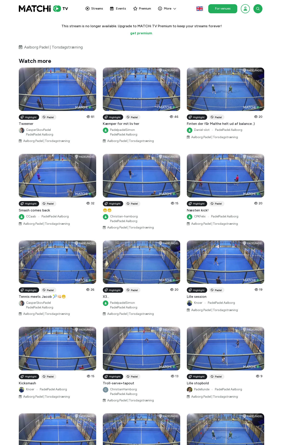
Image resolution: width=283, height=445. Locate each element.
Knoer (198, 303)
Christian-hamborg (124, 216)
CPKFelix (200, 216)
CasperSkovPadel (38, 130)
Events (118, 8)
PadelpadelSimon (122, 130)
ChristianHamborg (123, 389)
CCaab (31, 216)
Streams (94, 8)
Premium (142, 8)
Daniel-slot (202, 130)
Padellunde (201, 389)
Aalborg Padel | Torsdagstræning (53, 47)
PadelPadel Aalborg (39, 134)
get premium (141, 33)
